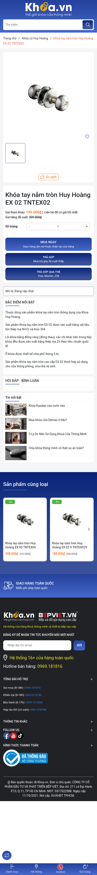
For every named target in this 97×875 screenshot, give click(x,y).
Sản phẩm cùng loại (25, 484)
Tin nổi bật (13, 397)
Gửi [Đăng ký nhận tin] (79, 645)
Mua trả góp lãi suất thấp (48, 259)
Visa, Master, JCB (48, 274)
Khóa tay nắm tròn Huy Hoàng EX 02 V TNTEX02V (69, 545)
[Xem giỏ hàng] (85, 869)
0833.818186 (33, 695)
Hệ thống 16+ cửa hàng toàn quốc (42, 657)
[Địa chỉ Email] (37, 645)
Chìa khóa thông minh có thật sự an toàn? (56, 448)
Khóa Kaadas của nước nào (47, 405)
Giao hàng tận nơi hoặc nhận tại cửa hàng (48, 244)
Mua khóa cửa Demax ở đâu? (48, 420)
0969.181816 (50, 666)
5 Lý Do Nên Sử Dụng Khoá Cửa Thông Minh (58, 434)
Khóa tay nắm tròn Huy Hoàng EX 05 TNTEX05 (20, 545)
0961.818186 (38, 709)
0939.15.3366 (34, 702)
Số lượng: (11, 226)
